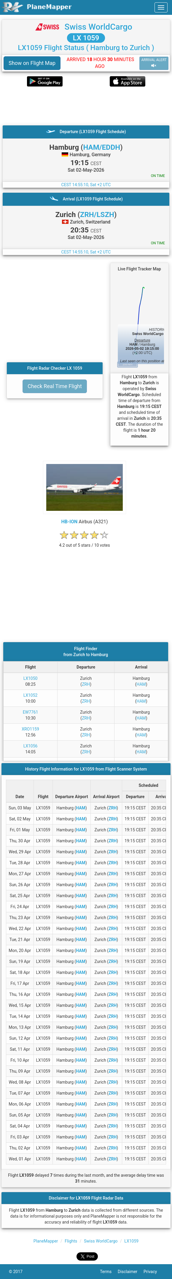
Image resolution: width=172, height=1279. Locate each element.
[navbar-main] (161, 7)
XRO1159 (30, 729)
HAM (141, 684)
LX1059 (131, 1241)
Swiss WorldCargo (98, 27)
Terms (109, 1271)
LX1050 (30, 678)
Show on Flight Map (32, 63)
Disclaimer (131, 1271)
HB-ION (69, 521)
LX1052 (30, 695)
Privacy (153, 1271)
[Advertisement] (86, 106)
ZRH (86, 684)
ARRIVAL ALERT (154, 63)
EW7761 (30, 712)
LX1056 (30, 746)
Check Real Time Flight (55, 386)
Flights (71, 1241)
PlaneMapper (46, 1241)
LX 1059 (86, 38)
